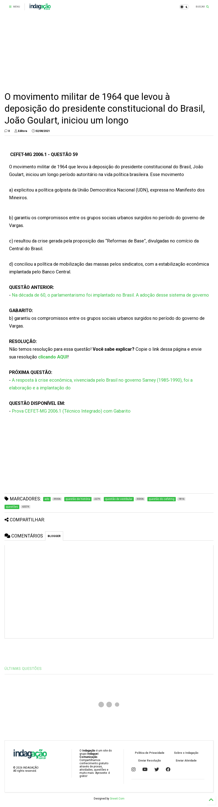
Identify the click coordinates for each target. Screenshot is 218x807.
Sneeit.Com (117, 798)
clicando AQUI (52, 357)
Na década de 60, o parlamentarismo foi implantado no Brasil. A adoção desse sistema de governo (110, 295)
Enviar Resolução (149, 760)
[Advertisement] (109, 52)
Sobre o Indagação (186, 752)
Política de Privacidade (149, 752)
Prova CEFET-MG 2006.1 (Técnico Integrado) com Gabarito (71, 411)
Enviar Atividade (186, 760)
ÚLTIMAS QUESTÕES (23, 668)
